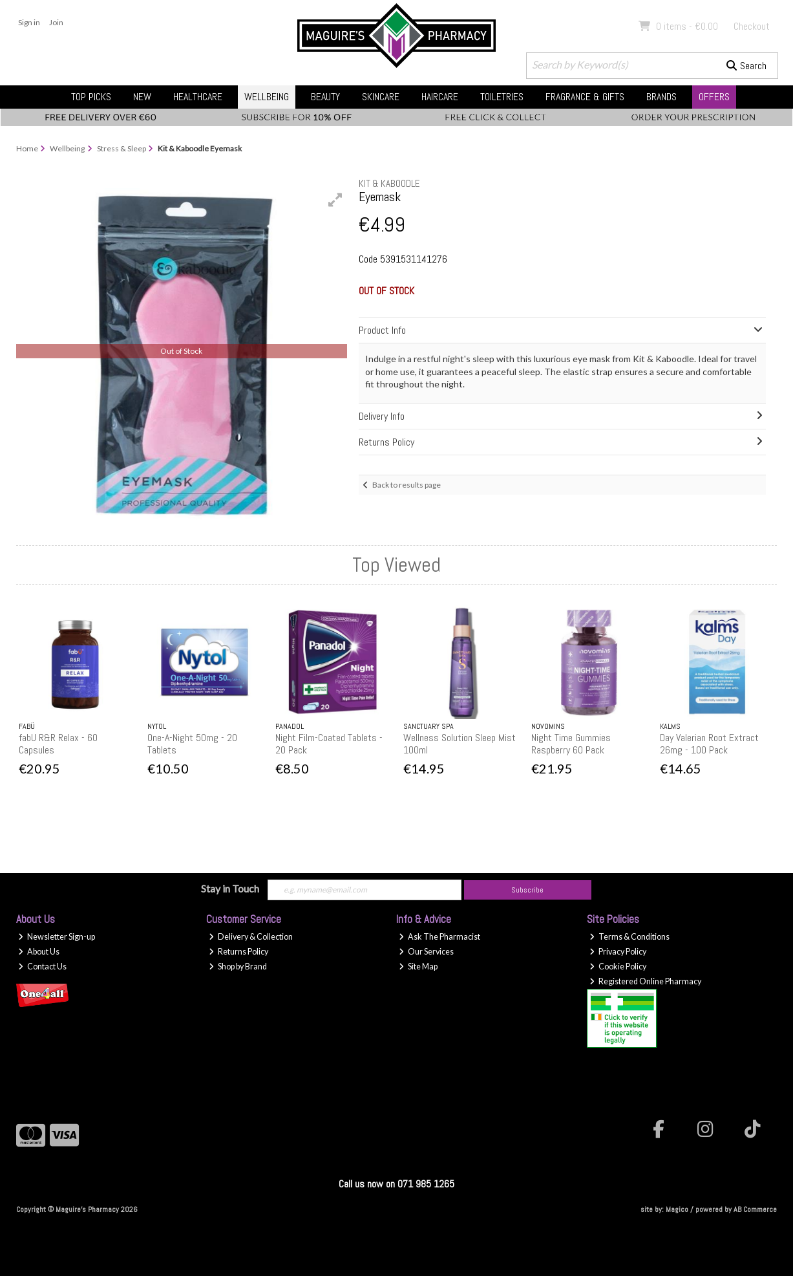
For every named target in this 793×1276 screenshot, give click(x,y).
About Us (38, 952)
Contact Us (42, 966)
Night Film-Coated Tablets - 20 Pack (329, 744)
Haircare (439, 96)
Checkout (752, 26)
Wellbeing (266, 96)
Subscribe (527, 890)
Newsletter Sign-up (56, 937)
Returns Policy (238, 952)
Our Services (426, 952)
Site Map (418, 966)
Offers (714, 96)
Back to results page (406, 485)
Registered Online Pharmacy (645, 981)
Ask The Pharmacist (439, 937)
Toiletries (501, 96)
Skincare (380, 96)
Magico (677, 1209)
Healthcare (197, 96)
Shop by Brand (238, 966)
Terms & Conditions (629, 937)
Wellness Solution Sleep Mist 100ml (459, 744)
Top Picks (91, 96)
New (142, 96)
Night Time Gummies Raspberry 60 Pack (571, 744)
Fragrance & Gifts (584, 96)
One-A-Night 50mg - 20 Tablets (192, 744)
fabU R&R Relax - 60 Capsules (58, 744)
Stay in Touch (230, 888)
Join (56, 22)
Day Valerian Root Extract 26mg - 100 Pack (709, 744)
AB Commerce (755, 1209)
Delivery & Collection (251, 937)
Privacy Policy (617, 952)
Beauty (325, 96)
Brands (661, 96)
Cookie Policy (617, 966)
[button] (335, 199)
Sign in (29, 22)
